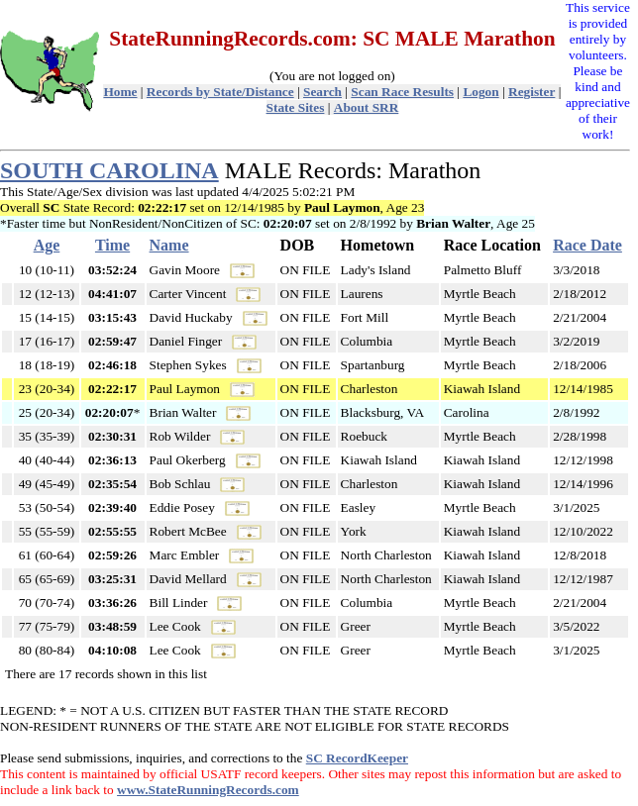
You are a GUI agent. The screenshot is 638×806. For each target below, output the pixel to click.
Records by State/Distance (220, 91)
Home (120, 91)
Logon (480, 91)
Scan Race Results (402, 91)
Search (322, 91)
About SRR (366, 107)
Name (169, 245)
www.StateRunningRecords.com (208, 789)
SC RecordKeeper (357, 758)
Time (112, 245)
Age (47, 245)
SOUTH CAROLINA (109, 170)
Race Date (587, 245)
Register (531, 91)
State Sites (295, 107)
